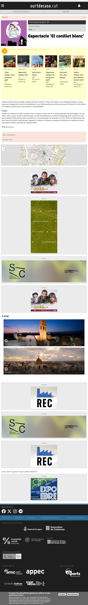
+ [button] (3, 147)
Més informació (73, 594)
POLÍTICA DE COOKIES (75, 518)
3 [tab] (47, 377)
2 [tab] (45, 96)
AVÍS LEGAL (31, 518)
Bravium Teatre (8, 140)
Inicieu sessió (6, 472)
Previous (5, 76)
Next (83, 76)
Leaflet (66, 164)
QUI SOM (6, 518)
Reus (30, 29)
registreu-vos (16, 472)
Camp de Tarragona (22, 12)
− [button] (3, 149)
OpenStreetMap (72, 164)
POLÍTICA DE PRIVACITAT (50, 518)
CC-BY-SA (84, 164)
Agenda (66, 12)
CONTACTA (19, 518)
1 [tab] (43, 96)
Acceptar (62, 594)
